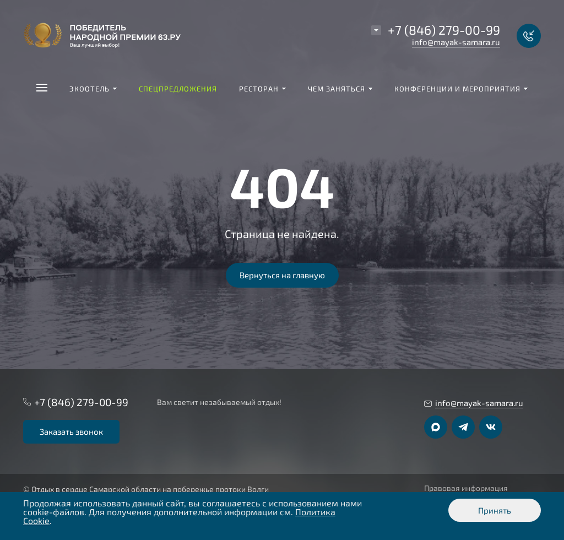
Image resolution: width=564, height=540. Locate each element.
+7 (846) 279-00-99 (444, 29)
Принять (494, 510)
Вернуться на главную (282, 275)
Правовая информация (466, 488)
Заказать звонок (71, 431)
